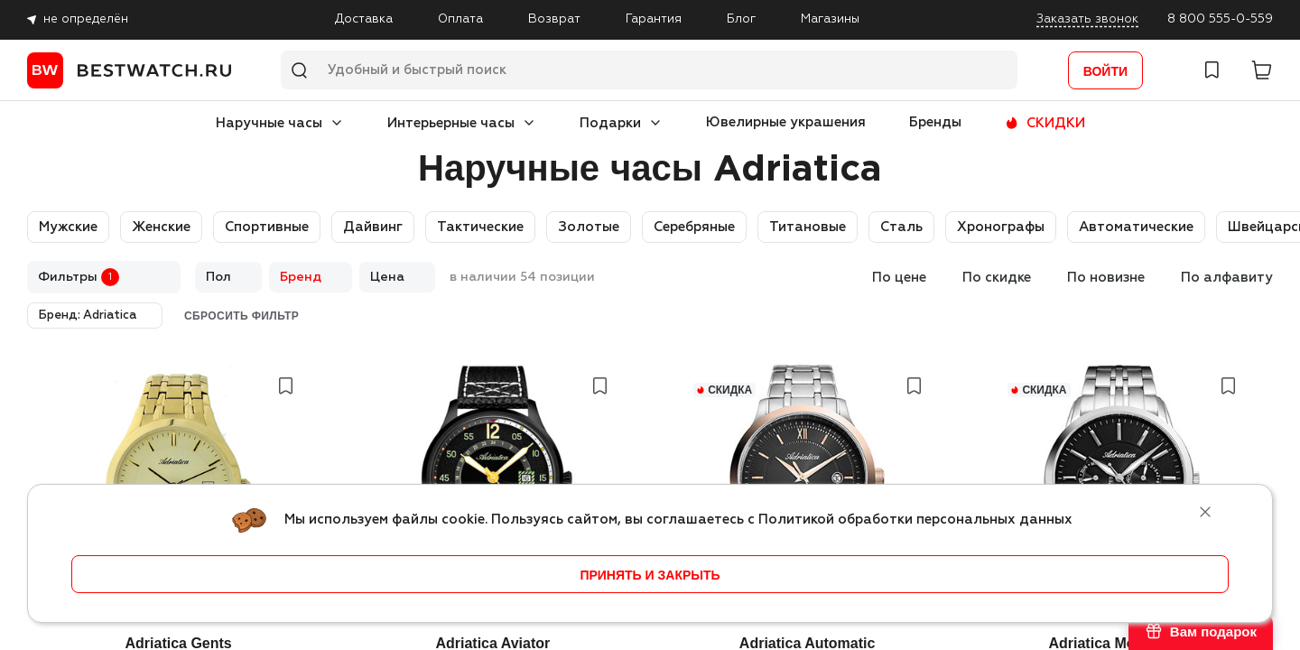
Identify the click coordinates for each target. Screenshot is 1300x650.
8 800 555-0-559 (1220, 19)
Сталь (901, 227)
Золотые (588, 227)
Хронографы (1001, 227)
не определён (85, 19)
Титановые (807, 227)
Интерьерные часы (451, 123)
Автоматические (1136, 227)
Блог (741, 19)
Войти (1105, 71)
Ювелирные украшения (786, 122)
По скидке (996, 277)
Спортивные (267, 227)
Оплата (460, 19)
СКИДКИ (1055, 123)
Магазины (830, 19)
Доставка (364, 19)
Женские (161, 227)
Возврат (554, 19)
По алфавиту (1227, 277)
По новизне (1106, 277)
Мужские (68, 227)
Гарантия (654, 19)
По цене (899, 277)
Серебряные (694, 227)
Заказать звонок (1087, 19)
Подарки (610, 123)
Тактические (480, 227)
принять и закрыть (650, 575)
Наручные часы (269, 123)
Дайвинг (373, 227)
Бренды (935, 122)
